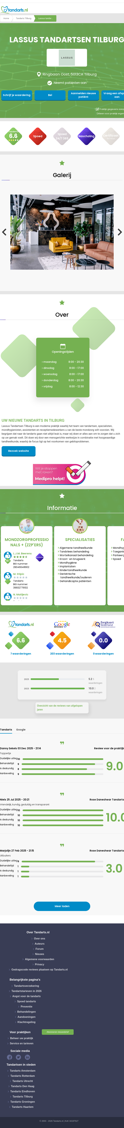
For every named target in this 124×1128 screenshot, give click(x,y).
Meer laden (62, 906)
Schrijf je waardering (15, 95)
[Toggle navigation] (119, 10)
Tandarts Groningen (22, 1101)
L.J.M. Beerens (22, 553)
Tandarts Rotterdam (22, 1076)
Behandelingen (26, 1011)
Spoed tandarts (26, 1001)
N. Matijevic (20, 594)
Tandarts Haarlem (22, 1107)
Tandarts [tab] (6, 729)
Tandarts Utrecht (22, 1081)
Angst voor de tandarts (26, 996)
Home (6, 18)
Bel (47, 95)
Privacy (39, 964)
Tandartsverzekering (26, 986)
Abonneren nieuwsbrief (58, 1032)
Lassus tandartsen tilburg (47, 18)
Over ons (39, 938)
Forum (40, 949)
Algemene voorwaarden (39, 959)
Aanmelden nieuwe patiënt (78, 95)
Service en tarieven (21, 1043)
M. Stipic (18, 574)
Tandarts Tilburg (23, 18)
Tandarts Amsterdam (22, 1070)
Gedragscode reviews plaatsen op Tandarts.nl (39, 969)
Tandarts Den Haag (22, 1086)
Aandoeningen (27, 1017)
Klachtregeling (27, 1022)
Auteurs (39, 943)
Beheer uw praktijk (21, 1038)
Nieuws (39, 954)
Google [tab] (21, 729)
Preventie (26, 1006)
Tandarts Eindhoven (22, 1091)
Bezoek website (18, 451)
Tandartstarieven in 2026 (26, 991)
